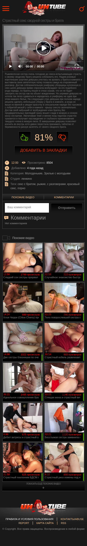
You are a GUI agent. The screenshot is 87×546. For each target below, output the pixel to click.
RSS (63, 523)
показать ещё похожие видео (43, 483)
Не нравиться (62, 137)
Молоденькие (33, 173)
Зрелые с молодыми (57, 173)
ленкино (26, 178)
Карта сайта (45, 523)
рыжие (41, 184)
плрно (21, 188)
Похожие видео (23, 197)
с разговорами (56, 184)
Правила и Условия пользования (29, 519)
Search (82, 8)
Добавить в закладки (43, 150)
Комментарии (64, 197)
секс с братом (26, 184)
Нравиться (25, 137)
